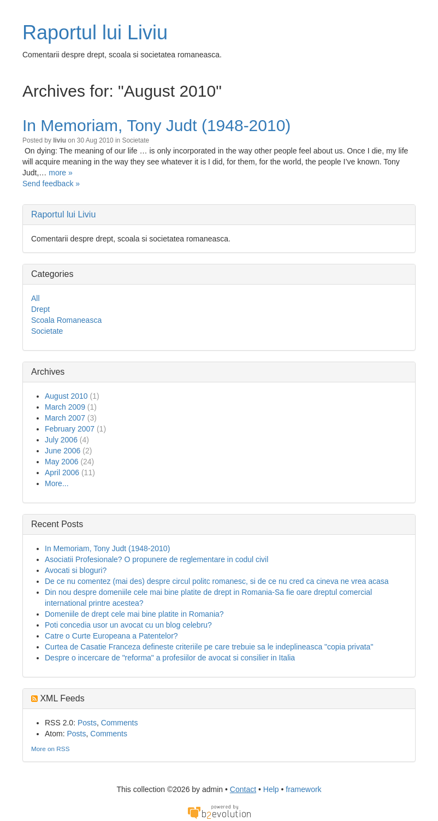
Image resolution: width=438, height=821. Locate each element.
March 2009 (65, 407)
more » (61, 172)
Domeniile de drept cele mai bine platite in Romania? (134, 614)
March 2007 (65, 418)
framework (303, 789)
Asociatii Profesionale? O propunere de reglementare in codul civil (156, 559)
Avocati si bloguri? (75, 570)
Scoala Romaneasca (66, 320)
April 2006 (62, 472)
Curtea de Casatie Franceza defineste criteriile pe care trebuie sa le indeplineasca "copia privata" (209, 646)
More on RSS (50, 748)
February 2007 (69, 428)
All (35, 298)
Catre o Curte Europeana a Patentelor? (111, 635)
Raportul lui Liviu (95, 32)
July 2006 (61, 439)
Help (271, 789)
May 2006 (61, 461)
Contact (243, 789)
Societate (135, 140)
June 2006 (62, 450)
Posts (87, 722)
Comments (119, 722)
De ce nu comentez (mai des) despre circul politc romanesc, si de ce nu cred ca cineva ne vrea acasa (217, 581)
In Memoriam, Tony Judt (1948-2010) (156, 125)
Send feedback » (51, 183)
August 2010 (66, 396)
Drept (40, 309)
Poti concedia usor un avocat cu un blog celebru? (128, 625)
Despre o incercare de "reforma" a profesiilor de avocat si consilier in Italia (170, 657)
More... (57, 483)
